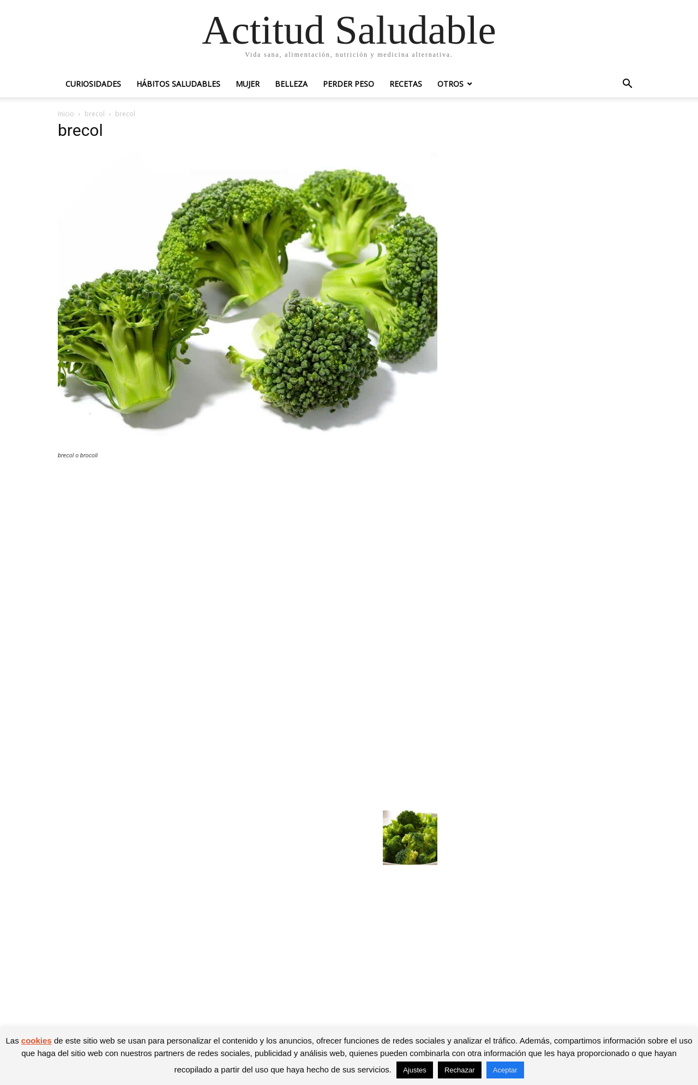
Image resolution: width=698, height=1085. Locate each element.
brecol (95, 113)
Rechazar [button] (459, 1070)
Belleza (291, 84)
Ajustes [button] (414, 1070)
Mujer (248, 84)
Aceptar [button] (505, 1070)
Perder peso (348, 84)
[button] (627, 85)
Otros (450, 84)
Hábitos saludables (178, 84)
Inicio (66, 113)
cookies (36, 1040)
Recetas (405, 84)
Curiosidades (93, 84)
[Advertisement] (247, 548)
